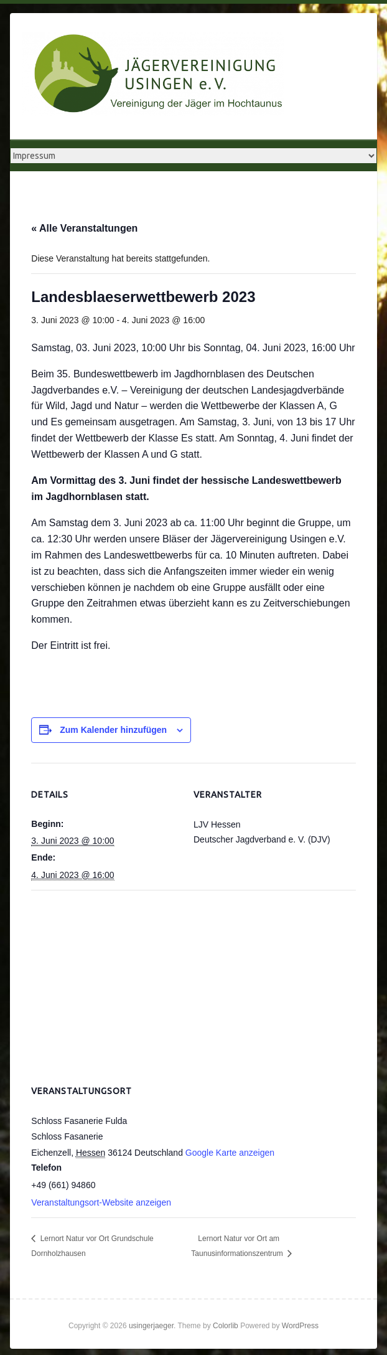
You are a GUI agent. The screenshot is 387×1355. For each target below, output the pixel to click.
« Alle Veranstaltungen (84, 228)
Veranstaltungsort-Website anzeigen (101, 1202)
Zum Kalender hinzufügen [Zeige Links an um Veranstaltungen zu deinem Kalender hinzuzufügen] (113, 730)
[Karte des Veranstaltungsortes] (193, 980)
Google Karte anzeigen (229, 1153)
